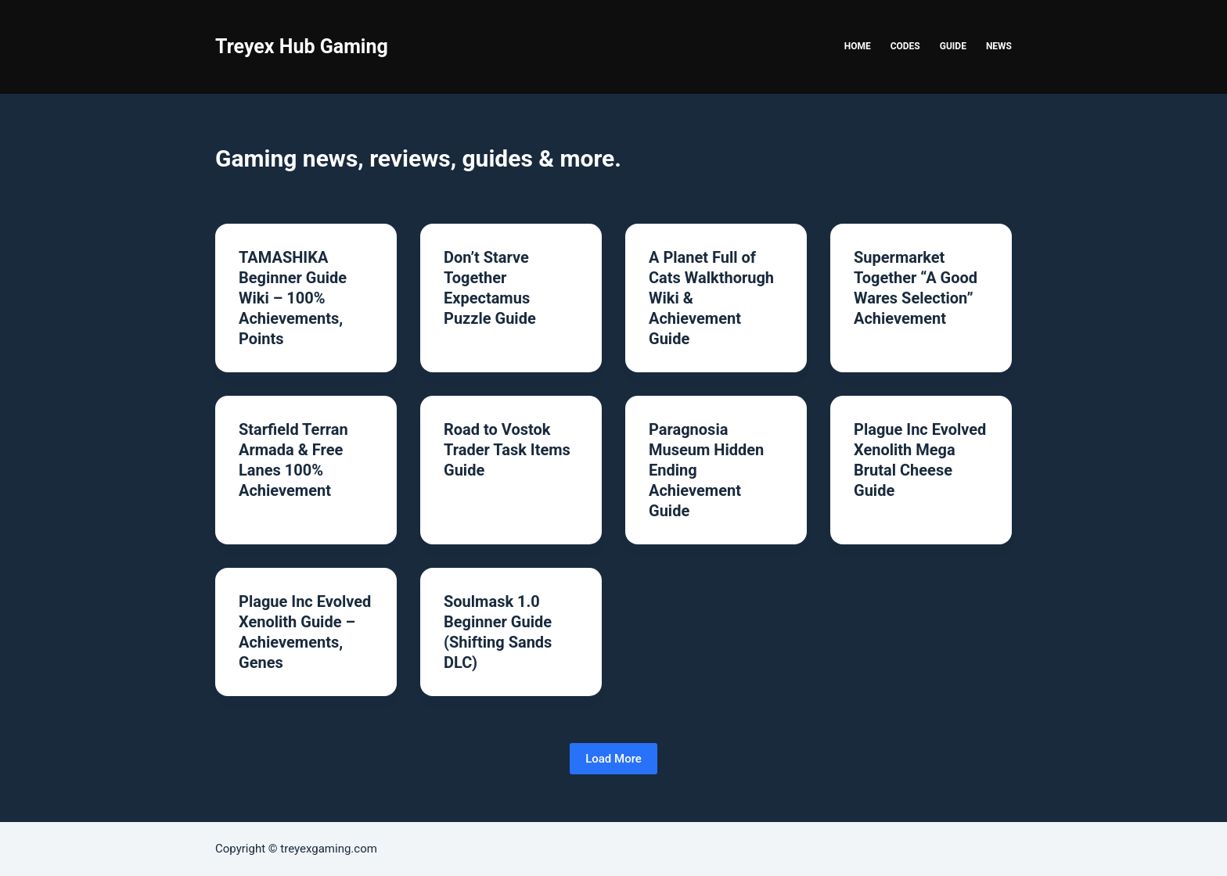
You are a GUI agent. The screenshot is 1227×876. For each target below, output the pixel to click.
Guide (953, 46)
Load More (613, 759)
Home (857, 46)
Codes (905, 46)
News (999, 46)
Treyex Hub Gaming (301, 46)
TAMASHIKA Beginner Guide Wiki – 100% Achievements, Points (293, 298)
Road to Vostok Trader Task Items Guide (507, 449)
